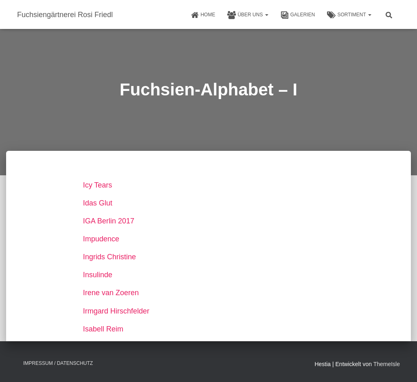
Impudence (101, 239)
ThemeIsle (386, 364)
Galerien (298, 15)
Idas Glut (97, 203)
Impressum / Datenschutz (58, 363)
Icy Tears (97, 185)
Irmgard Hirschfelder (116, 311)
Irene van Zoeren (111, 293)
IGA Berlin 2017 (108, 221)
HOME (203, 15)
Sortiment (349, 15)
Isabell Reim (103, 329)
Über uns (247, 15)
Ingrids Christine (109, 257)
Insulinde (97, 275)
